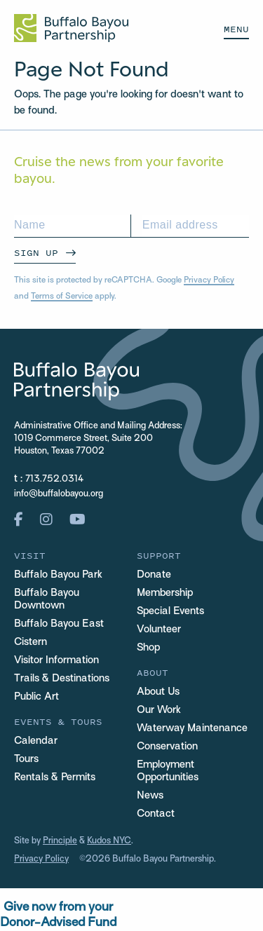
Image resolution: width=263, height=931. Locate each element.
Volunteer (159, 629)
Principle (60, 841)
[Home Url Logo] (71, 28)
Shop (148, 648)
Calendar (36, 741)
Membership (165, 593)
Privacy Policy (209, 280)
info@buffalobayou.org (58, 494)
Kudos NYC (109, 841)
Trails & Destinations (61, 679)
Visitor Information (56, 660)
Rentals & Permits (54, 777)
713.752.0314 (54, 479)
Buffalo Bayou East (59, 624)
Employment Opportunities (167, 771)
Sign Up (36, 252)
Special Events (170, 611)
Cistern (30, 642)
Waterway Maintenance (192, 728)
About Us (158, 692)
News (150, 796)
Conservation (167, 747)
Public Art (36, 697)
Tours (26, 759)
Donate (154, 575)
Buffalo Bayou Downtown (46, 599)
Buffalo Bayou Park (58, 575)
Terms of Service (62, 296)
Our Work (159, 710)
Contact (156, 814)
